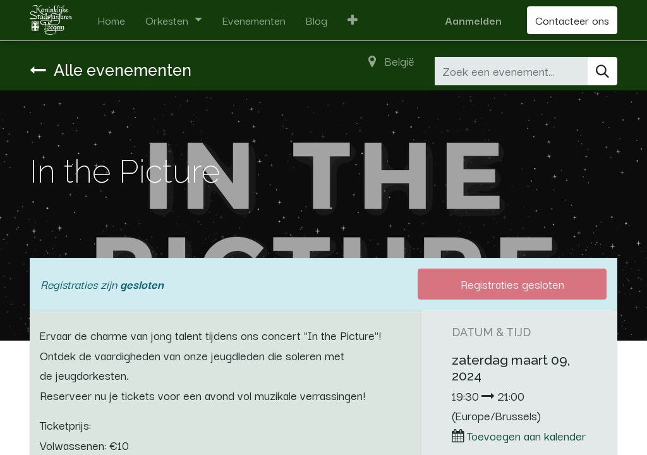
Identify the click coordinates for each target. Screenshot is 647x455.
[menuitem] (111, 20)
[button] (352, 20)
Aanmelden (473, 19)
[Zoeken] (602, 71)
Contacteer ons (572, 19)
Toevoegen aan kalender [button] (526, 435)
